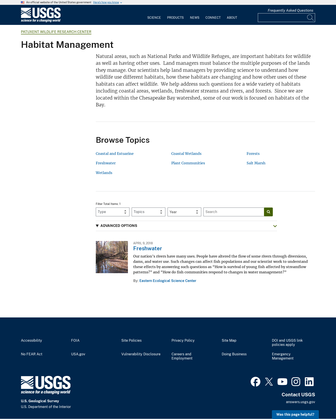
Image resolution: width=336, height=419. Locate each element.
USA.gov (78, 354)
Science (154, 17)
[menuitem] (154, 14)
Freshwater (147, 248)
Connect (213, 17)
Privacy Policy (183, 341)
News (194, 17)
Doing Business (234, 354)
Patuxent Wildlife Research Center (56, 32)
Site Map (229, 341)
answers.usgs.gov (300, 402)
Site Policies (131, 341)
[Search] (310, 17)
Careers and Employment (182, 356)
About (232, 17)
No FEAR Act (31, 354)
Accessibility (31, 341)
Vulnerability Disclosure (141, 354)
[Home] (41, 21)
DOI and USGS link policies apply (287, 343)
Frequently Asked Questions (290, 10)
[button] (186, 226)
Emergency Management (283, 356)
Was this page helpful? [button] (295, 414)
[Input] (286, 17)
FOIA (75, 341)
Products (175, 17)
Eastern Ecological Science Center (167, 281)
